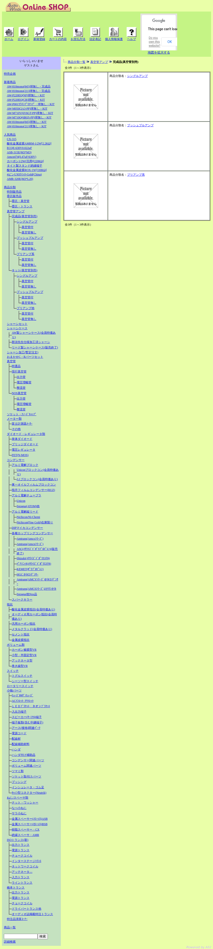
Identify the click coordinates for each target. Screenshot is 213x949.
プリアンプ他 (25, 308)
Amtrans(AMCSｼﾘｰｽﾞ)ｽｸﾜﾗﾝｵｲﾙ (36, 588)
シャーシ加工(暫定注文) (22, 352)
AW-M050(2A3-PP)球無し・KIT (27, 108)
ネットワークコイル (25, 866)
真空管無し (29, 232)
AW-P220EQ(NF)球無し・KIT (26, 95)
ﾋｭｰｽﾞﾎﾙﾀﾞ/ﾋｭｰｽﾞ (22, 695)
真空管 (11, 361)
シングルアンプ (27, 221)
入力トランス (20, 877)
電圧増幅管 (24, 382)
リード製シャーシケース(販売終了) (35, 347)
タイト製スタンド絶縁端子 (24, 165)
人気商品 (10, 134)
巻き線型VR (20, 666)
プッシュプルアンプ (30, 238)
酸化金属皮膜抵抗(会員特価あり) (33, 609)
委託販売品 (14, 196)
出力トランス (20, 845)
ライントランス (22, 882)
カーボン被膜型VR (24, 649)
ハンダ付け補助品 (23, 755)
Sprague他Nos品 (27, 594)
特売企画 (10, 73)
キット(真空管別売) (24, 270)
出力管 (21, 377)
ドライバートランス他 (26, 908)
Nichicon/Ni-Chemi (28, 517)
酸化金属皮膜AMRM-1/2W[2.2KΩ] (29, 143)
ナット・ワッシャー (25, 802)
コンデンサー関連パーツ (28, 760)
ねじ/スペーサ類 (17, 797)
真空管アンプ (16, 211)
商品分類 (10, 187)
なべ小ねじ (19, 808)
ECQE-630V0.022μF (19, 148)
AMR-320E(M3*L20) (20, 179)
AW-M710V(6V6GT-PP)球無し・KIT (30, 113)
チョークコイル (22, 855)
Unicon (21, 501)
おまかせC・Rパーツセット (25, 357)
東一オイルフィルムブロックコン (34, 484)
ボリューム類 (16, 645)
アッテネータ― (22, 872)
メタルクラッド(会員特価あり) (32, 629)
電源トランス (20, 850)
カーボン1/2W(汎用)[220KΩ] (25, 161)
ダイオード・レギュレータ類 (26, 434)
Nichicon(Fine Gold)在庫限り (35, 522)
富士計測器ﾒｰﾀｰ (22, 423)
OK (169, 42)
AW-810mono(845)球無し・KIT (27, 122)
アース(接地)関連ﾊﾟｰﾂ (26, 728)
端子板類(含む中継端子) (27, 722)
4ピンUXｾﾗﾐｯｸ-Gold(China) (24, 174)
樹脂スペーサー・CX (26, 829)
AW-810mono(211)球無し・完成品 (28, 91)
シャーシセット (17, 324)
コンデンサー (16, 460)
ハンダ (16, 749)
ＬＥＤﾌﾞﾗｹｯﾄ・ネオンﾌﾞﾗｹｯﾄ (31, 706)
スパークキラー (22, 599)
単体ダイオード (22, 439)
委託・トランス (22, 206)
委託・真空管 (20, 201)
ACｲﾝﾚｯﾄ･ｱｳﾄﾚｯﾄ (23, 701)
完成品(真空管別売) (24, 216)
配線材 (16, 738)
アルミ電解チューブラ (26, 495)
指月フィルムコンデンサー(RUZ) (33, 490)
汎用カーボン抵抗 (23, 623)
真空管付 (27, 227)
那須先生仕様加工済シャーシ (31, 342)
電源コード (19, 733)
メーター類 (14, 418)
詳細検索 (10, 941)
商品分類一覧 (76, 62)
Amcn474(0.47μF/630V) (21, 156)
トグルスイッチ (22, 675)
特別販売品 (14, 191)
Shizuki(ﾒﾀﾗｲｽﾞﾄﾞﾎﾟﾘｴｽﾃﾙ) (33, 558)
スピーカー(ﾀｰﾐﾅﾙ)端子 (27, 717)
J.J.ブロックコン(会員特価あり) (37, 479)
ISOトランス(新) (17, 840)
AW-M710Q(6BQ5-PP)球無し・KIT (29, 117)
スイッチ (13, 671)
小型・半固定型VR (24, 655)
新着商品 (10, 82)
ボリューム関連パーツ (26, 765)
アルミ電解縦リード (25, 511)
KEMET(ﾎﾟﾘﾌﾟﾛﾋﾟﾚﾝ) (30, 569)
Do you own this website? (154, 41)
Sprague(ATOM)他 (28, 506)
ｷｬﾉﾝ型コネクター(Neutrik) (29, 792)
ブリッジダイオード (25, 444)
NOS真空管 (19, 393)
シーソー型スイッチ (25, 681)
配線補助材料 (20, 744)
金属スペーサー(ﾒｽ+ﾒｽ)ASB (30, 818)
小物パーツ (14, 690)
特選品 (16, 366)
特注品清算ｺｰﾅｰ (17, 919)
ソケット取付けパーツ (26, 776)
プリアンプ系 (25, 254)
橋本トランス (16, 887)
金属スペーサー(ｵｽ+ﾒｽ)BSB (29, 824)
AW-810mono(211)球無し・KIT (26, 126)
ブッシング (19, 782)
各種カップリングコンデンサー (32, 533)
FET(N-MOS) (20, 455)
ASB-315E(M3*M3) (19, 152)
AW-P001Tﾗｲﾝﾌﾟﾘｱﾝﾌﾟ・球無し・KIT (30, 104)
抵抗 (10, 604)
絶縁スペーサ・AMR (25, 835)
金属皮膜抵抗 (20, 640)
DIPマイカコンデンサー (27, 528)
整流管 (21, 387)
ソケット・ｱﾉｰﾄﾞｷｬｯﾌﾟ (21, 414)
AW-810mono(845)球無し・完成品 (29, 86)
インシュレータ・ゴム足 (28, 787)
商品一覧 (10, 927)
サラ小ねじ (19, 813)
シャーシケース (17, 328)
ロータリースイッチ (20, 686)
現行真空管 (19, 371)
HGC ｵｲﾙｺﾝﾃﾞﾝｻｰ (27, 574)
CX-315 (11, 139)
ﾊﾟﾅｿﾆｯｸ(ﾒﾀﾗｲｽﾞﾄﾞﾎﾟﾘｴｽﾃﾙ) (34, 563)
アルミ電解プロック (25, 465)
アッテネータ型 (22, 660)
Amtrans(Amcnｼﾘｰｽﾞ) (30, 544)
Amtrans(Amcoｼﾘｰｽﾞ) (30, 538)
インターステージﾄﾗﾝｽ (26, 861)
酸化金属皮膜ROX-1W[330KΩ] (27, 170)
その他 (16, 429)
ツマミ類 (18, 771)
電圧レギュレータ (23, 449)
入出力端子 (19, 711)
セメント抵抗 (20, 634)
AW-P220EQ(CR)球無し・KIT (26, 99)
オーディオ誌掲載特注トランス (32, 914)
